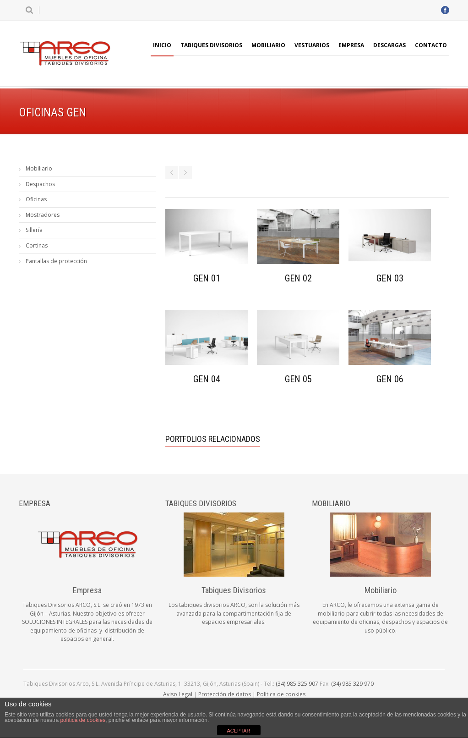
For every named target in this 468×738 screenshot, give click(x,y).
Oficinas (36, 199)
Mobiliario (268, 45)
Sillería (34, 230)
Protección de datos (224, 694)
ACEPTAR (238, 730)
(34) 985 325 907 (297, 684)
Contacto (431, 45)
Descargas (389, 45)
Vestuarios (311, 45)
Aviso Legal (177, 694)
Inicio (162, 45)
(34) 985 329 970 (352, 684)
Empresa (351, 45)
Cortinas (37, 245)
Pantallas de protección (56, 261)
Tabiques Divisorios (211, 45)
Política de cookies (281, 694)
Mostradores (43, 215)
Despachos (40, 184)
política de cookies (82, 720)
